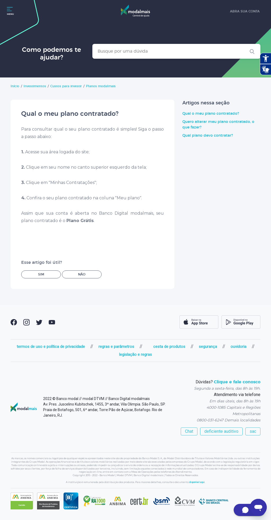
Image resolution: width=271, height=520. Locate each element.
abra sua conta (245, 11)
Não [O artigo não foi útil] (81, 274)
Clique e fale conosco (237, 382)
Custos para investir (66, 86)
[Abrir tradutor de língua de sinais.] (265, 69)
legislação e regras (135, 354)
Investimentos (35, 86)
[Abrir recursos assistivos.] (265, 58)
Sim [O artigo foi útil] (41, 274)
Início (15, 86)
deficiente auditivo (221, 431)
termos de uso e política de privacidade (51, 346)
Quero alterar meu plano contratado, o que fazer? (218, 124)
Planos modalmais (101, 86)
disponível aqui (197, 482)
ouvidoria (238, 346)
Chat (189, 431)
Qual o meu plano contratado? (210, 114)
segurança (208, 346)
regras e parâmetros (116, 346)
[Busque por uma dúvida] (176, 51)
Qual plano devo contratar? (207, 135)
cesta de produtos (169, 346)
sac (253, 431)
